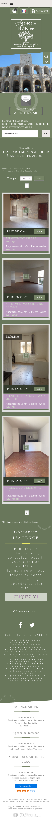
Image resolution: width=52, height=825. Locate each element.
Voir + (39, 231)
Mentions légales (18, 801)
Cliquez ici (26, 597)
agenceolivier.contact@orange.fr (29, 720)
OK (46, 133)
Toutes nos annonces (42, 801)
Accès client (40, 11)
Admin (32, 801)
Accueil (5, 169)
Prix (26, 178)
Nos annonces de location (20, 169)
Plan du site (7, 801)
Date (39, 178)
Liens (26, 801)
